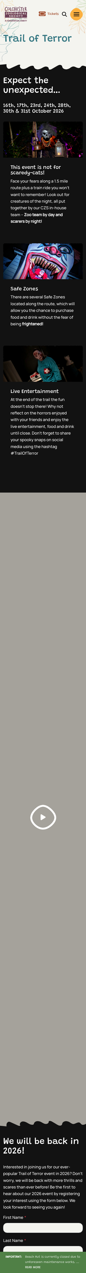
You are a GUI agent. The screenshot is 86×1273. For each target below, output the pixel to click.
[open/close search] (64, 13)
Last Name (14, 1240)
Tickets (49, 14)
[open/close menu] (76, 14)
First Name (14, 1217)
